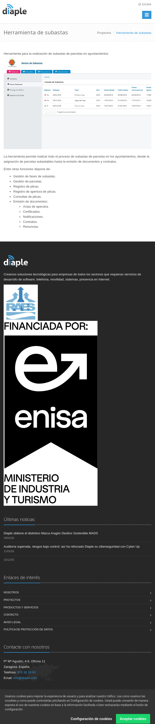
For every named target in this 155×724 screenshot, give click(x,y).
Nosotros (11, 592)
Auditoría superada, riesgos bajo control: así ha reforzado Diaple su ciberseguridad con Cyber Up (72, 546)
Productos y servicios (21, 607)
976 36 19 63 (26, 672)
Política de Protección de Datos (28, 629)
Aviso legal (12, 622)
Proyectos (104, 33)
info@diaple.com (25, 678)
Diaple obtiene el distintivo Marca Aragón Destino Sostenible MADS (51, 533)
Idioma (146, 4)
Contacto (11, 614)
